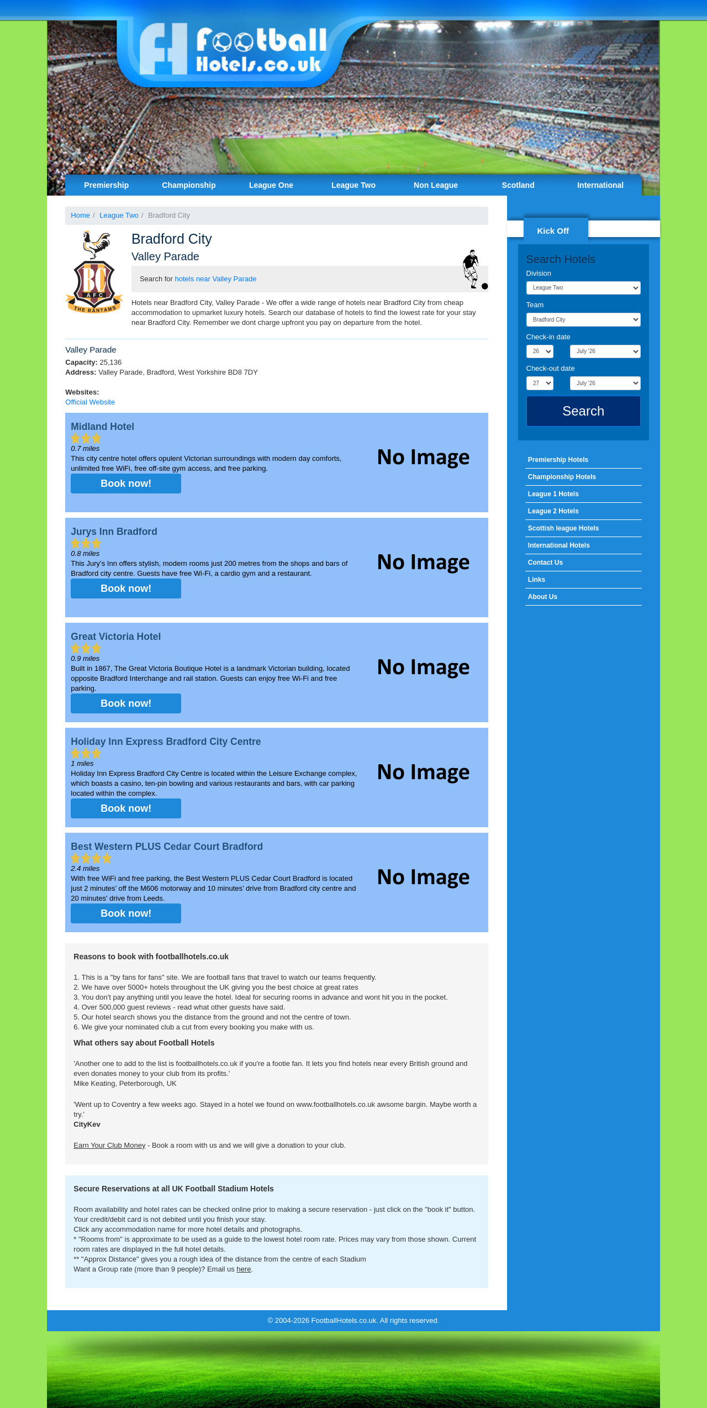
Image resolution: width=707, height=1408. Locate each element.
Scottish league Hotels (563, 528)
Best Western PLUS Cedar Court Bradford (167, 846)
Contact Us (545, 562)
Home (80, 215)
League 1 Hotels (553, 494)
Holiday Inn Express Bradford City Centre (166, 741)
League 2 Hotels (553, 511)
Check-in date (548, 337)
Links (536, 580)
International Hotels (559, 545)
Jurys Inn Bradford (114, 531)
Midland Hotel (102, 426)
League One (271, 185)
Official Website (90, 402)
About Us (542, 597)
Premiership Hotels (558, 460)
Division (539, 273)
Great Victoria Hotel (116, 636)
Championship (188, 185)
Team (535, 305)
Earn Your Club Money (109, 1145)
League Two (353, 185)
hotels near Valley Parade (216, 279)
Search (583, 410)
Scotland (518, 185)
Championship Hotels (562, 477)
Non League (436, 185)
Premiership (106, 185)
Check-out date (550, 368)
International (600, 185)
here (243, 1269)
